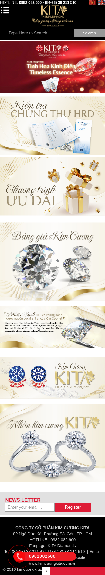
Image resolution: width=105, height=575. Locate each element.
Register (73, 507)
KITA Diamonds (62, 545)
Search (89, 33)
